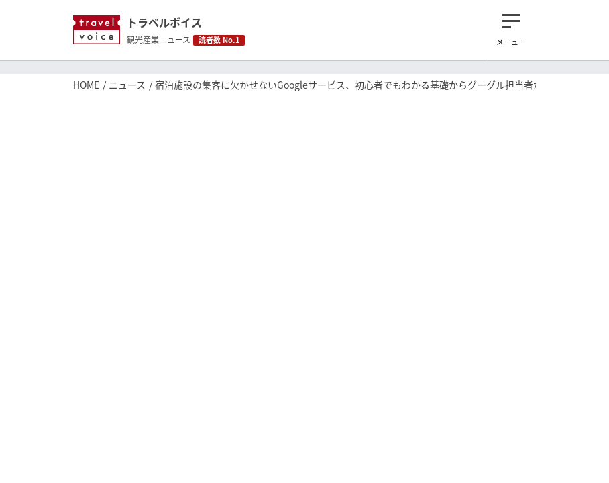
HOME (86, 84)
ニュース (127, 84)
